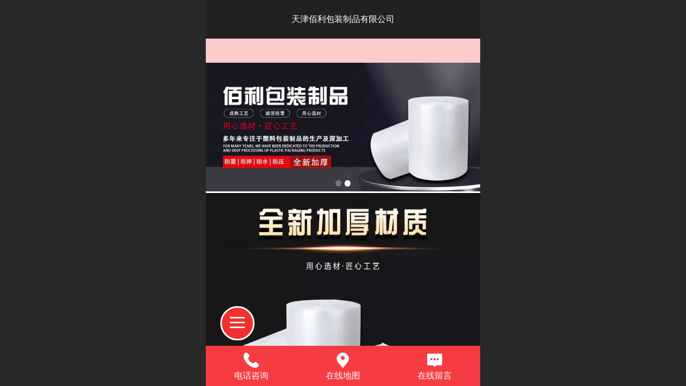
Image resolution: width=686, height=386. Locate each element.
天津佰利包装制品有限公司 (343, 19)
